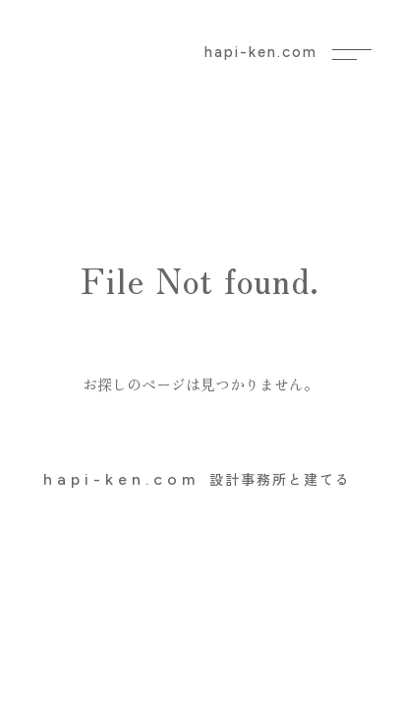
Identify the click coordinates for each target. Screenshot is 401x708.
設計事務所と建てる (197, 479)
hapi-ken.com (260, 52)
